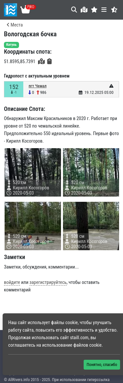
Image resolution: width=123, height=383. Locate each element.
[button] (94, 9)
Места (15, 25)
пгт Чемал (38, 85)
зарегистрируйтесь (48, 282)
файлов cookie (87, 345)
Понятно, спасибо (102, 364)
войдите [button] (12, 282)
